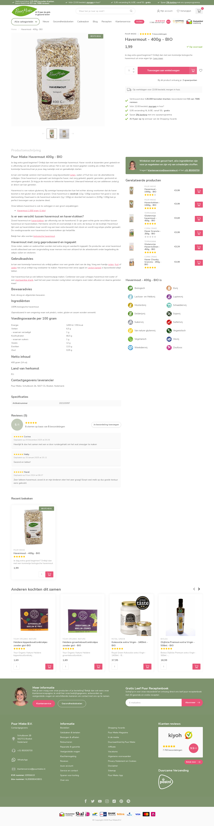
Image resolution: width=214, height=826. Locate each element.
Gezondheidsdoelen (63, 21)
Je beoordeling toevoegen (106, 424)
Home (14, 29)
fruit (117, 264)
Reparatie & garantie (70, 746)
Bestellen (64, 727)
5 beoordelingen (159, 34)
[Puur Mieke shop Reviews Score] (168, 22)
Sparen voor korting (69, 775)
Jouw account (66, 765)
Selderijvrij (139, 313)
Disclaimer (113, 765)
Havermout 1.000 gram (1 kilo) (31, 210)
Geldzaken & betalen (70, 732)
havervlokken (37, 220)
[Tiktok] (114, 801)
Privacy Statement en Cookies (122, 761)
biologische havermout (44, 236)
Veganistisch (179, 330)
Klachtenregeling (68, 756)
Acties (139, 21)
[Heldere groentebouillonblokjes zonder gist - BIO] (82, 616)
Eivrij (175, 288)
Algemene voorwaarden (119, 756)
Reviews (64, 761)
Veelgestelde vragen (70, 751)
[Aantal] (42, 574)
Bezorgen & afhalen (69, 737)
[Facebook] (85, 801)
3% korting (171, 2)
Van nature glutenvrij (144, 330)
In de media (113, 737)
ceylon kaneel (94, 267)
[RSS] (128, 801)
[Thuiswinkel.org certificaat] (195, 21)
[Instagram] (107, 801)
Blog (95, 21)
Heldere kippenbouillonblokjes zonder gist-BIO (30, 644)
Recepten (107, 21)
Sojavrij (176, 313)
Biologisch (139, 288)
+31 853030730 (191, 170)
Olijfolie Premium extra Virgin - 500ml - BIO (178, 644)
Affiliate (112, 746)
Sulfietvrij (178, 322)
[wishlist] (184, 11)
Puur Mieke (131, 34)
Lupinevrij (178, 296)
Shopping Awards (116, 727)
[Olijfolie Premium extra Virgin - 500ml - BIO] (180, 616)
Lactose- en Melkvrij (144, 296)
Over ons (64, 780)
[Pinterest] (121, 801)
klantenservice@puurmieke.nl (163, 170)
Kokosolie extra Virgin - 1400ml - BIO (130, 644)
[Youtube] (100, 801)
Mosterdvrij (140, 305)
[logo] (33, 11)
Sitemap (112, 770)
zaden (14, 267)
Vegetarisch (140, 339)
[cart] (199, 11)
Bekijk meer (193, 762)
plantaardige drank (24, 280)
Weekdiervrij (140, 347)
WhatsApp (22, 759)
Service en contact (69, 770)
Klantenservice (122, 21)
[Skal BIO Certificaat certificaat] (79, 814)
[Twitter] (93, 801)
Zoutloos (177, 347)
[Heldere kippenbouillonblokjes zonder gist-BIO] (33, 616)
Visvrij (176, 339)
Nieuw (46, 21)
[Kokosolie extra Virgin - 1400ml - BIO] (131, 616)
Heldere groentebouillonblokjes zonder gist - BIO (80, 644)
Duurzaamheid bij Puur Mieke (121, 742)
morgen (90, 2)
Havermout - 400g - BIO (32, 29)
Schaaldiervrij (180, 305)
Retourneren (66, 742)
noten (72, 175)
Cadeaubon (83, 21)
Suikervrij (139, 322)
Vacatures (113, 751)
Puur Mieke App (115, 775)
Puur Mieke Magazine (118, 732)
